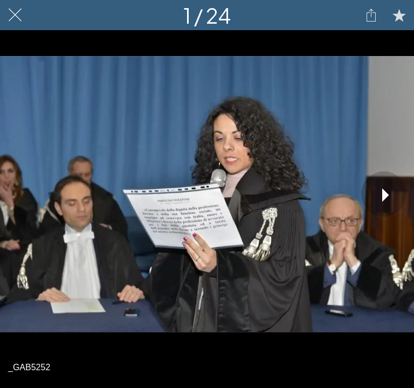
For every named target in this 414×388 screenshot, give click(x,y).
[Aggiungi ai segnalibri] (399, 15)
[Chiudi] (15, 15)
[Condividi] (371, 15)
